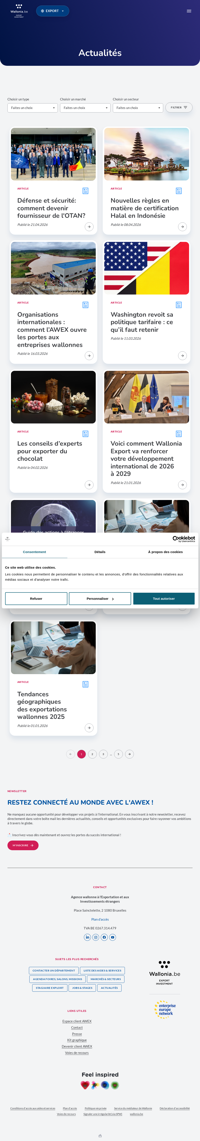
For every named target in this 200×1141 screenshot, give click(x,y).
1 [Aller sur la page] (81, 754)
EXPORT (53, 11)
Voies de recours (77, 1053)
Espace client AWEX (77, 1021)
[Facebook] (104, 938)
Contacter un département (54, 970)
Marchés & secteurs (106, 979)
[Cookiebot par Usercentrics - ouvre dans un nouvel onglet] (176, 539)
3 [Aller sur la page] (103, 754)
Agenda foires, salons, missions (57, 979)
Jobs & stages (82, 987)
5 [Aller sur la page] (118, 754)
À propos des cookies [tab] (165, 552)
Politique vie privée (95, 1108)
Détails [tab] (100, 552)
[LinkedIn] (87, 938)
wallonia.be (136, 1114)
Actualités (109, 987)
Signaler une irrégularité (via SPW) (102, 1114)
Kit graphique (77, 1040)
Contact (77, 1027)
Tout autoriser (164, 598)
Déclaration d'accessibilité (175, 1108)
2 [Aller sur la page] (92, 754)
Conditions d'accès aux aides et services (32, 1108)
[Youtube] (112, 938)
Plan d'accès (70, 1108)
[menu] (189, 10)
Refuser (36, 598)
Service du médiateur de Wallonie (133, 1108)
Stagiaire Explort (50, 987)
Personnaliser (100, 598)
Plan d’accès (100, 919)
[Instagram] (95, 938)
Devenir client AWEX (77, 1046)
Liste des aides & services (102, 970)
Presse (77, 1034)
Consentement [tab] (34, 552)
